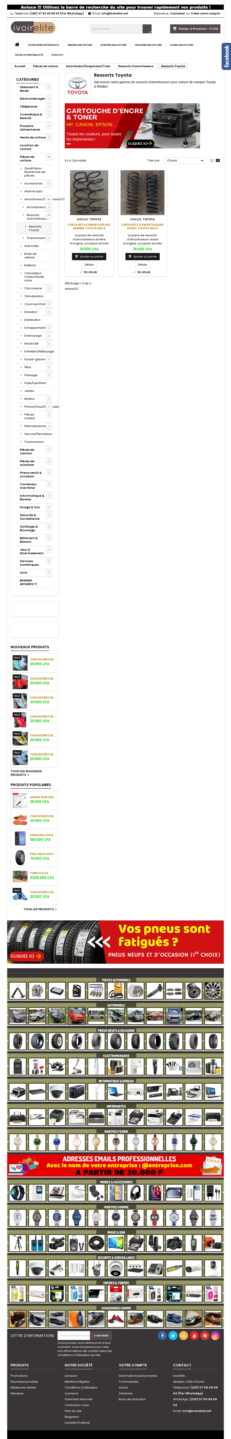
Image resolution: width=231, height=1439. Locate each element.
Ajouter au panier (89, 256)
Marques (17, 1393)
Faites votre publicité (29, 55)
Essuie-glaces (34, 359)
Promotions (19, 1376)
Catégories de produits (43, 45)
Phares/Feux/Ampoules (38, 407)
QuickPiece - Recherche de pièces (34, 172)
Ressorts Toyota (35, 228)
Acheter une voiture (113, 45)
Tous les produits (40, 909)
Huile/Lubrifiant (35, 383)
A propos (71, 1393)
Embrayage (33, 335)
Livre (23, 572)
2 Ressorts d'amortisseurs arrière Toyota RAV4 (89, 226)
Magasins (72, 1417)
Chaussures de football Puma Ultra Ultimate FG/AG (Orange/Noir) (43, 816)
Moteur (29, 399)
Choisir (186, 160)
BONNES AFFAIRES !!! (28, 582)
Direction (30, 312)
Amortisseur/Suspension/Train (38, 199)
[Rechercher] (121, 28)
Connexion (177, 13)
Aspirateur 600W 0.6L (43, 797)
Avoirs (123, 1387)
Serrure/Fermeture (38, 434)
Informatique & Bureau (32, 497)
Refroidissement (36, 426)
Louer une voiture (181, 45)
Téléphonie (28, 106)
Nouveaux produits (30, 647)
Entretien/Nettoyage (38, 351)
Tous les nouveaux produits (26, 773)
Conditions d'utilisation (81, 1387)
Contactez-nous (77, 1405)
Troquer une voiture (148, 45)
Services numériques (29, 563)
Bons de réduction (132, 1399)
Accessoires (33, 183)
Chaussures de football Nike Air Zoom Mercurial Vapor (43, 892)
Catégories (27, 79)
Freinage (30, 375)
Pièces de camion (27, 451)
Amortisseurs (36, 207)
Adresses (126, 1393)
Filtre (27, 367)
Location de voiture (29, 147)
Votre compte (133, 1365)
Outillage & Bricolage (29, 528)
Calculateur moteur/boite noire (34, 277)
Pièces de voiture (27, 159)
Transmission (36, 238)
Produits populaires (31, 784)
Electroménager (32, 99)
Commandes (129, 1381)
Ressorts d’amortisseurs (38, 217)
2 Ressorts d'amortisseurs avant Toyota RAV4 (142, 226)
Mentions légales (77, 1381)
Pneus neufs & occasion (31, 474)
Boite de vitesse (30, 256)
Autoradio (31, 246)
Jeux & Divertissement (32, 551)
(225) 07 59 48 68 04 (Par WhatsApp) (57, 13)
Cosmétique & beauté (31, 116)
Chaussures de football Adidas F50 (43, 659)
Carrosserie (33, 288)
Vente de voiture (33, 137)
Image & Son (30, 507)
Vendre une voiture (79, 45)
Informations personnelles (138, 1376)
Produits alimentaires (30, 128)
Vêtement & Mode (29, 89)
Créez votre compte (205, 13)
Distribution (32, 320)
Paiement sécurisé (78, 1399)
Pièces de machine (27, 463)
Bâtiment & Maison (29, 540)
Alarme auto (33, 191)
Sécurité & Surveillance (29, 517)
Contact (57, 55)
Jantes (29, 391)
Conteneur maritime (28, 486)
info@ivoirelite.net (115, 13)
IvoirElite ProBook (77, 1423)
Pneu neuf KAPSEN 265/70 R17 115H (43, 854)
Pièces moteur (29, 416)
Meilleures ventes (23, 1387)
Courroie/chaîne (36, 304)
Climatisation (34, 296)
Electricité (31, 343)
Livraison (71, 1376)
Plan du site (73, 1411)
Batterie (30, 265)
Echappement (34, 328)
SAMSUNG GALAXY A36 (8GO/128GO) (43, 835)
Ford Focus (39, 873)
